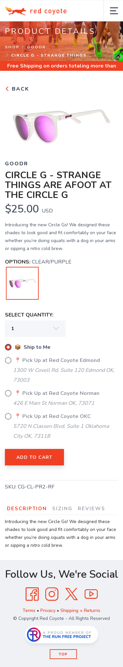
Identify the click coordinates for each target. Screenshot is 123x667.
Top (63, 654)
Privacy (47, 610)
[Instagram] (52, 594)
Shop (12, 47)
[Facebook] (32, 594)
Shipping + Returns (80, 610)
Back (17, 89)
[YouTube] (91, 594)
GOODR (36, 47)
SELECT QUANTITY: (29, 315)
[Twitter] (71, 594)
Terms (29, 610)
